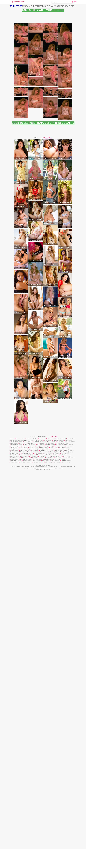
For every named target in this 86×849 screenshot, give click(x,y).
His (30, 833)
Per (48, 818)
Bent (43, 837)
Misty (54, 830)
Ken (37, 823)
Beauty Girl (63, 837)
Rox (54, 839)
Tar (11, 824)
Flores (41, 824)
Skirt (44, 830)
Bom (45, 817)
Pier (62, 830)
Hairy (55, 826)
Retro (65, 826)
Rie (59, 836)
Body (21, 827)
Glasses (21, 833)
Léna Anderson (23, 836)
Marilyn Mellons (29, 815)
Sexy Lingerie (13, 821)
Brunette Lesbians (48, 836)
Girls (61, 832)
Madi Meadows (25, 823)
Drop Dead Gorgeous (44, 820)
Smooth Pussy (35, 834)
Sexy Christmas (64, 829)
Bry (47, 815)
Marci (68, 815)
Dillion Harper (24, 817)
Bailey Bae (57, 815)
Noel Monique (59, 820)
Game (67, 818)
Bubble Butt (30, 829)
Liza (11, 829)
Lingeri (56, 827)
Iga (56, 821)
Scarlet (45, 826)
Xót (39, 815)
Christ (11, 827)
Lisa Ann (63, 839)
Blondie (12, 817)
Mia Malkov (56, 823)
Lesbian (12, 830)
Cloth (23, 834)
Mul (11, 820)
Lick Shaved (42, 833)
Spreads (61, 824)
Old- (38, 821)
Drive (20, 820)
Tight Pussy (34, 826)
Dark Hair (48, 821)
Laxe (66, 817)
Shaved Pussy (36, 818)
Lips (56, 834)
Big (11, 833)
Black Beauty (54, 833)
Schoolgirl (12, 834)
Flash (46, 823)
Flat (20, 832)
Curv (58, 818)
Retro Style (35, 839)
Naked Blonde (23, 839)
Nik (11, 826)
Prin (20, 829)
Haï (46, 834)
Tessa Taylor (31, 820)
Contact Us (47, 846)
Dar (51, 824)
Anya (36, 817)
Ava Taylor (55, 817)
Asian (33, 837)
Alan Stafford (25, 830)
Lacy (41, 829)
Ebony (51, 837)
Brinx (64, 833)
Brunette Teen (22, 826)
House (35, 836)
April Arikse (13, 823)
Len (35, 830)
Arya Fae (31, 824)
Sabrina (24, 837)
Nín (67, 823)
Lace (11, 836)
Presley (21, 824)
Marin (38, 832)
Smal (65, 821)
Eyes (11, 832)
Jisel (25, 818)
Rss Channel (39, 846)
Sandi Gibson (13, 837)
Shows (51, 829)
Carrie (11, 839)
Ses (16, 815)
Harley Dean (27, 821)
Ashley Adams (13, 818)
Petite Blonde (49, 832)
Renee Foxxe (16, 6)
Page (32, 827)
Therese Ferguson (44, 827)
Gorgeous (66, 834)
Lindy (46, 839)
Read (66, 827)
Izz (29, 832)
